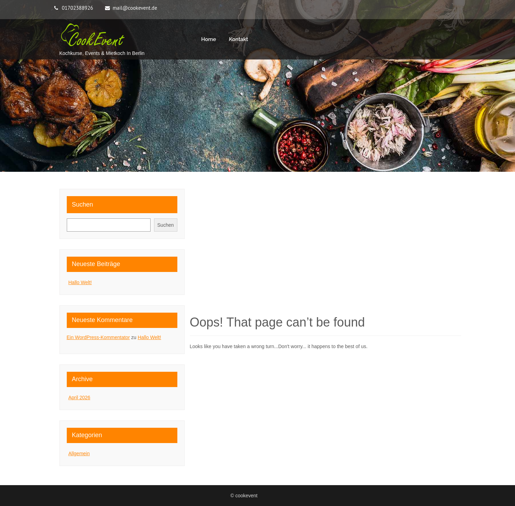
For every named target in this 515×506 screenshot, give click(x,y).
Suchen (82, 204)
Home (208, 39)
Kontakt (238, 39)
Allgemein (79, 453)
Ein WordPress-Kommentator (98, 337)
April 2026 (79, 397)
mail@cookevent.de (135, 8)
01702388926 (77, 8)
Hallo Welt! (80, 282)
